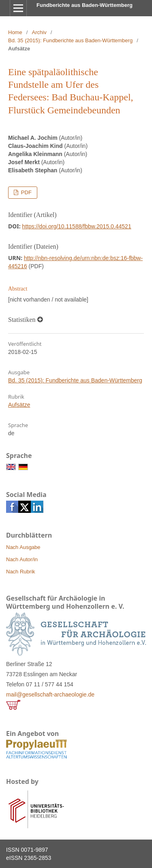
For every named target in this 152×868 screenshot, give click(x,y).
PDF (25, 192)
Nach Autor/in (22, 559)
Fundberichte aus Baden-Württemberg (84, 5)
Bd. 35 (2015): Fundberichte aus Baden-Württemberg (70, 40)
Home (15, 32)
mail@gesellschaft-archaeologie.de (50, 694)
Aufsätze (19, 404)
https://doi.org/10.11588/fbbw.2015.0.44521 (76, 226)
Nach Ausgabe (23, 547)
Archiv (39, 32)
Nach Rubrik (20, 572)
